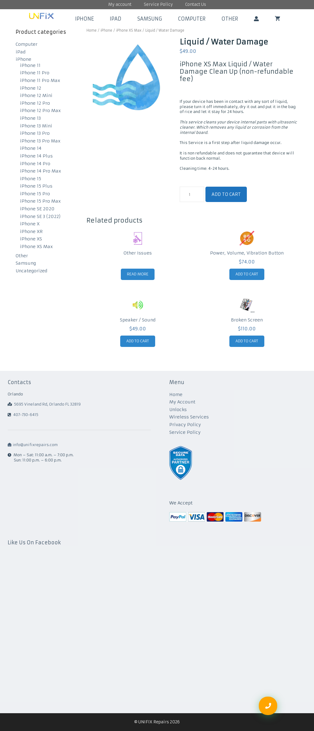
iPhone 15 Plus (36, 186)
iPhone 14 (30, 148)
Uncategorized (31, 271)
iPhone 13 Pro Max (40, 141)
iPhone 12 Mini (36, 95)
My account (120, 4)
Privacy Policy (185, 424)
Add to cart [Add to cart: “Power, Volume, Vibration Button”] (247, 274)
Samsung (149, 19)
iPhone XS (31, 239)
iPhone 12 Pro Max (40, 110)
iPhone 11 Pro (34, 73)
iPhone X (30, 224)
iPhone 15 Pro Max (40, 201)
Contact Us (195, 4)
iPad (115, 19)
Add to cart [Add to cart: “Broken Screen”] (247, 341)
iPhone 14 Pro (35, 163)
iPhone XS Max (128, 30)
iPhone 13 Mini (36, 126)
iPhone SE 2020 (37, 209)
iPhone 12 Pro (35, 103)
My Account (182, 402)
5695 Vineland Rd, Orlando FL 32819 (47, 404)
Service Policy (158, 4)
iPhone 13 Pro (35, 133)
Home (91, 30)
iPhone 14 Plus (36, 156)
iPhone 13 (30, 118)
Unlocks (178, 409)
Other (229, 19)
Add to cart (226, 194)
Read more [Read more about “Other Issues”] (137, 274)
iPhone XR (31, 231)
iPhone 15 (30, 178)
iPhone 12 (30, 88)
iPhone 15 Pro (35, 193)
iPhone (84, 19)
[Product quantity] (192, 194)
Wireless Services (189, 417)
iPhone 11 (30, 65)
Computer (191, 19)
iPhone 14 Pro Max (40, 171)
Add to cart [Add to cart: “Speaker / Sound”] (137, 341)
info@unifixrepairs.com (33, 444)
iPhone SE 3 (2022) (40, 216)
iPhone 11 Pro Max (40, 80)
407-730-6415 (25, 414)
